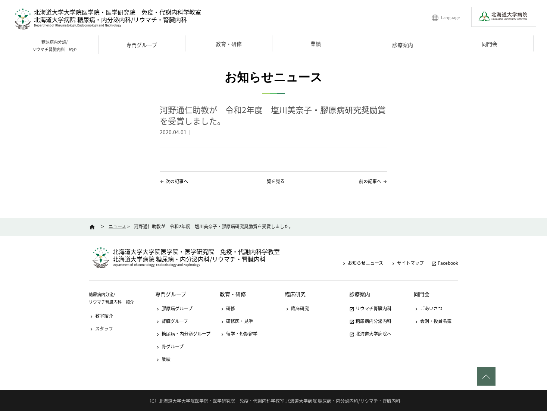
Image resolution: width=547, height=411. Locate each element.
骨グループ (169, 346)
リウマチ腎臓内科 (370, 308)
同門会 (489, 43)
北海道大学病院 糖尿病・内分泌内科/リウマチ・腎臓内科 (110, 19)
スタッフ (101, 328)
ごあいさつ (428, 308)
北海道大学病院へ (370, 333)
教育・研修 (229, 43)
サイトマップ (407, 263)
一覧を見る (273, 181)
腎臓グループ (171, 321)
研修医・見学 (236, 321)
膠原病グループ (174, 308)
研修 (227, 308)
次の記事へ (177, 181)
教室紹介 (101, 316)
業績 (315, 43)
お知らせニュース (362, 263)
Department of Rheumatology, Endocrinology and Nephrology (77, 25)
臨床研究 (295, 294)
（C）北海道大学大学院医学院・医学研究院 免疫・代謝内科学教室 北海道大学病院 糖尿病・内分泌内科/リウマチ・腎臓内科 (273, 401)
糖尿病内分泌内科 (370, 321)
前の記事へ (370, 181)
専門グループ (141, 44)
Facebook (444, 263)
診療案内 (402, 44)
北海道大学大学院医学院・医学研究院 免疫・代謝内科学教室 (117, 11)
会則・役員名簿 (432, 321)
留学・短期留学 (238, 333)
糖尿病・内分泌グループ (182, 333)
